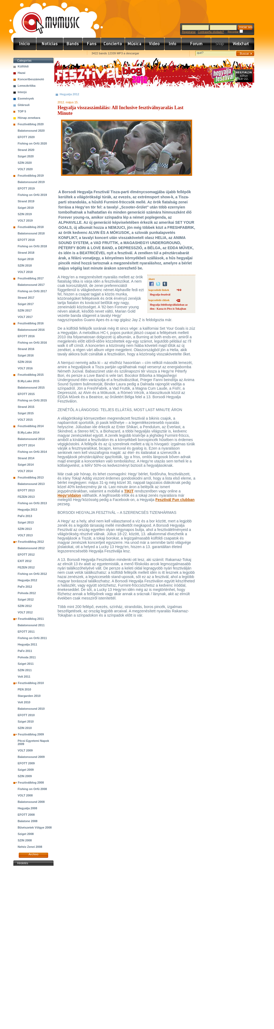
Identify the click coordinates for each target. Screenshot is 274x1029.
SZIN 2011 (25, 670)
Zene (135, 44)
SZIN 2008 (25, 840)
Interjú (22, 92)
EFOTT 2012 (26, 554)
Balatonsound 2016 (31, 329)
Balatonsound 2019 (31, 182)
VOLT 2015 (25, 419)
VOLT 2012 (25, 612)
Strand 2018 (26, 252)
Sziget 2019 (26, 207)
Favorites (24, 53)
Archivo (34, 854)
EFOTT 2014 (26, 445)
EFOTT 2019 (26, 188)
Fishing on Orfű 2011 (32, 638)
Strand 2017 (26, 297)
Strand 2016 (26, 349)
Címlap (24, 44)
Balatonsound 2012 (31, 548)
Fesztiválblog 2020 (31, 124)
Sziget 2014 (26, 464)
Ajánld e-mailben (70, 53)
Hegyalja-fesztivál (160, 294)
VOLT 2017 (25, 316)
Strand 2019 (26, 201)
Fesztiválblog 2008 (31, 782)
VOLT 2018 (25, 272)
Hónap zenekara (29, 117)
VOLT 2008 (25, 795)
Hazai (21, 72)
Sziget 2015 (26, 413)
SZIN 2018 (25, 265)
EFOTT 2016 (26, 336)
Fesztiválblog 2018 (31, 227)
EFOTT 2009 (26, 763)
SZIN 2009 (25, 776)
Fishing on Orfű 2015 (32, 400)
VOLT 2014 (25, 471)
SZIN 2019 (25, 214)
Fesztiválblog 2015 (31, 374)
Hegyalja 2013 (27, 509)
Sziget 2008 (26, 834)
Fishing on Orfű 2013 (32, 503)
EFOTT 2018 (26, 239)
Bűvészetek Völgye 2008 (35, 827)
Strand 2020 (26, 149)
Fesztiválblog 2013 (31, 477)
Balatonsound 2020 (31, 130)
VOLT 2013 (25, 535)
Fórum (196, 44)
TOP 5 (22, 111)
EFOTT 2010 (26, 715)
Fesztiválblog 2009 (31, 734)
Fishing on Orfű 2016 (32, 342)
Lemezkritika (27, 85)
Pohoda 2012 (27, 593)
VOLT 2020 (25, 169)
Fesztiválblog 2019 (31, 175)
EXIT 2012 (25, 561)
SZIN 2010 (25, 728)
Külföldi (23, 66)
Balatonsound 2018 (31, 233)
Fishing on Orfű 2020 (32, 143)
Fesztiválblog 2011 (31, 618)
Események (26, 98)
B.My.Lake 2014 (28, 432)
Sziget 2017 (26, 304)
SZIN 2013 (25, 528)
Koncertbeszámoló (31, 79)
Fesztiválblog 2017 (31, 278)
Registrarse (189, 32)
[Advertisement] (33, 947)
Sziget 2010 (26, 721)
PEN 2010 (24, 689)
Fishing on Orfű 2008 (32, 789)
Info (173, 44)
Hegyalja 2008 (27, 808)
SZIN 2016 (25, 361)
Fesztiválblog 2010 (31, 683)
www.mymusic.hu (46, 17)
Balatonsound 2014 (31, 439)
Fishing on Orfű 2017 (32, 291)
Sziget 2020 (26, 156)
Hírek (49, 44)
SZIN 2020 (25, 162)
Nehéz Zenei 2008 (30, 846)
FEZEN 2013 (26, 496)
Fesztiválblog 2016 (31, 323)
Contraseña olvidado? (211, 32)
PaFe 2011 (25, 650)
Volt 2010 (24, 702)
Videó (155, 44)
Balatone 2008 (27, 821)
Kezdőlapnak (47, 53)
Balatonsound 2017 (31, 284)
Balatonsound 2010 (31, 708)
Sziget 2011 (26, 663)
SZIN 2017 (25, 310)
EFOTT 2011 (26, 631)
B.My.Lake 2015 (28, 381)
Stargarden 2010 (29, 695)
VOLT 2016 (25, 368)
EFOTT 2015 (26, 394)
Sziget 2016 (26, 355)
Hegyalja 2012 (27, 580)
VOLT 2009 (25, 750)
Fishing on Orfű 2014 (32, 451)
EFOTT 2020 (26, 137)
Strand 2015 (26, 406)
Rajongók (92, 44)
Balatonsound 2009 (31, 756)
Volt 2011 (24, 676)
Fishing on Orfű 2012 (32, 573)
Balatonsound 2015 (31, 387)
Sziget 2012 (26, 599)
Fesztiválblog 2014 (31, 426)
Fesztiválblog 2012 (31, 541)
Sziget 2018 (26, 259)
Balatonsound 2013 (31, 483)
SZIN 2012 (25, 605)
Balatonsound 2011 (31, 625)
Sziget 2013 (26, 522)
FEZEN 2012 (26, 567)
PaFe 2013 (25, 516)
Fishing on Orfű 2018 (32, 246)
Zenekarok (73, 44)
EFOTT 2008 (26, 814)
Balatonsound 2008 (31, 801)
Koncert (113, 44)
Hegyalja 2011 (27, 644)
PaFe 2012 (25, 586)
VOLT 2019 (25, 220)
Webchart (241, 44)
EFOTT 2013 (26, 490)
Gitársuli (24, 105)
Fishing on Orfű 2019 (32, 194)
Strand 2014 (26, 458)
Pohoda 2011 (27, 657)
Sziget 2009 (26, 769)
